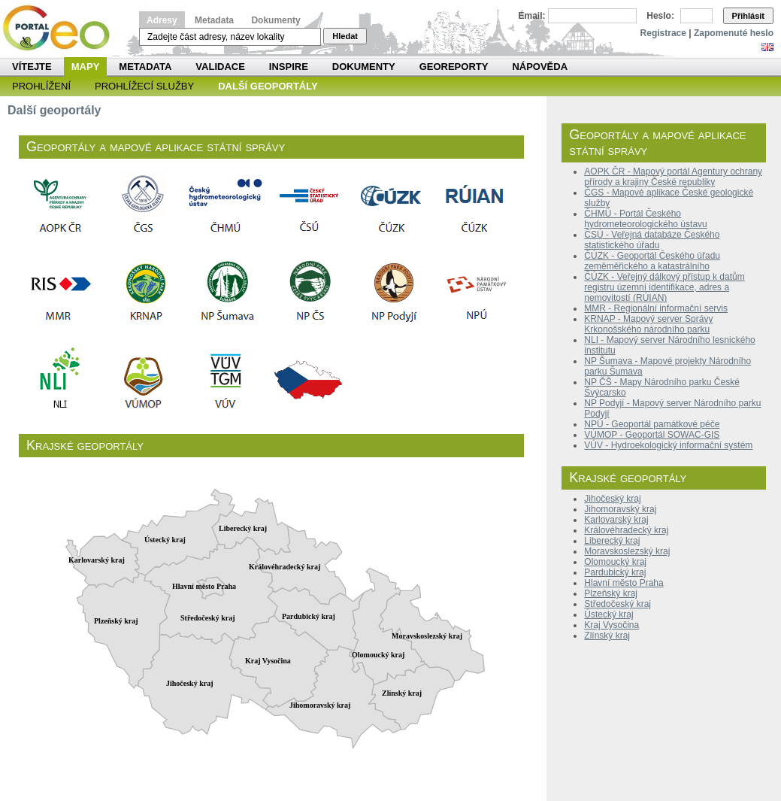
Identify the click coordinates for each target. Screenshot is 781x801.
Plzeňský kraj (610, 593)
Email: (532, 16)
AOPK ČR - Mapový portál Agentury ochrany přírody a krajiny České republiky (673, 176)
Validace (219, 66)
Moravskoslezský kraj (627, 551)
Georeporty (454, 66)
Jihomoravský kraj (620, 509)
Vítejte (32, 66)
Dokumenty (275, 20)
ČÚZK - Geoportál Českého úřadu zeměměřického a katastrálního (652, 261)
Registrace (663, 33)
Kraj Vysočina (611, 625)
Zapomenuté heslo (733, 33)
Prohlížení (41, 86)
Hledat (345, 36)
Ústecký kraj (608, 614)
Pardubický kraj (615, 572)
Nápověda (540, 66)
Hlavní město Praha (623, 583)
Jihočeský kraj (612, 498)
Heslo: (660, 16)
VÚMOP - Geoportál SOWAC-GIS (651, 434)
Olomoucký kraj (615, 562)
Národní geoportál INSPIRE (62, 28)
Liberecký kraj (612, 541)
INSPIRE (288, 66)
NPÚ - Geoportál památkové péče (651, 424)
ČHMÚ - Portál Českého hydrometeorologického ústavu (645, 218)
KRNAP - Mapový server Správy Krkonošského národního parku (648, 324)
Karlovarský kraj (616, 519)
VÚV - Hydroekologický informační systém (668, 445)
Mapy (85, 66)
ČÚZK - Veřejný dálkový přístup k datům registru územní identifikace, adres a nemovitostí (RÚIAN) (664, 287)
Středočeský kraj (617, 604)
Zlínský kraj (607, 635)
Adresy (162, 20)
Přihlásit (748, 15)
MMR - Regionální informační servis (656, 308)
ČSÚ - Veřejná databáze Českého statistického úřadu (651, 239)
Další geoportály (267, 86)
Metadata (214, 20)
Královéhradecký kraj (626, 530)
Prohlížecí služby (144, 86)
